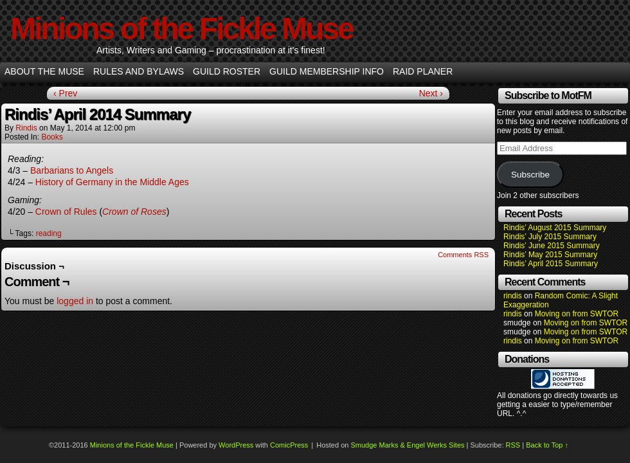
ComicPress (289, 445)
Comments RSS (463, 255)
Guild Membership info (326, 71)
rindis (26, 127)
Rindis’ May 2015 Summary (550, 254)
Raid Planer (423, 71)
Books (51, 136)
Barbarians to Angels (71, 170)
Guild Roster (226, 71)
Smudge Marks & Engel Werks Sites (407, 445)
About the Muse (44, 71)
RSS (513, 445)
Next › (431, 93)
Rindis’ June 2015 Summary (551, 245)
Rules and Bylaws (138, 71)
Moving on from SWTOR (576, 313)
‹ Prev (65, 93)
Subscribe (530, 174)
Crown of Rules (66, 211)
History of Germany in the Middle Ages (112, 182)
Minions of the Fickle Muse (181, 29)
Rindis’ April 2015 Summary (550, 263)
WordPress (236, 445)
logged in (75, 301)
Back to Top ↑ (547, 445)
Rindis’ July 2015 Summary (550, 236)
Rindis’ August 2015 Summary (554, 227)
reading (49, 233)
